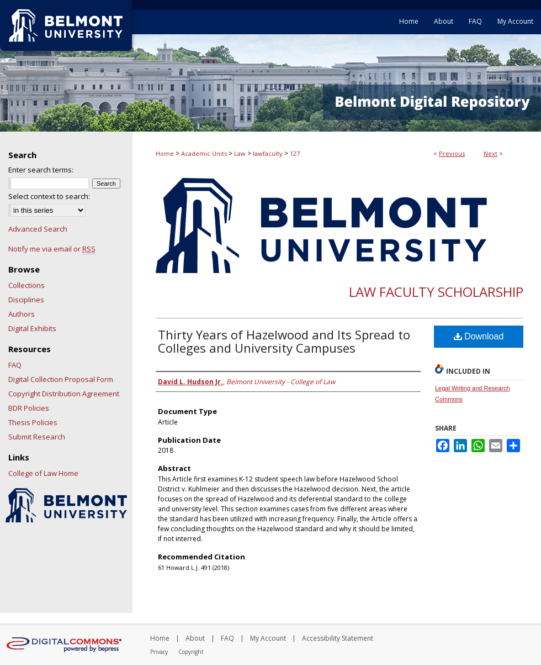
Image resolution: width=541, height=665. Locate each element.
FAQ (15, 365)
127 (295, 153)
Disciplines (26, 300)
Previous (452, 153)
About (195, 638)
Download (479, 336)
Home (165, 153)
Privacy (159, 652)
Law (240, 153)
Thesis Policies (32, 422)
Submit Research (36, 437)
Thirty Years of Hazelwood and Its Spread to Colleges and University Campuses (284, 341)
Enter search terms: (40, 170)
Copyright (191, 652)
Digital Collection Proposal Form (60, 379)
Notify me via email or (52, 249)
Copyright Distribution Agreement (63, 394)
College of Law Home (43, 473)
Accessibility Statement (337, 638)
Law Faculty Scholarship (436, 291)
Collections (26, 285)
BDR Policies (28, 408)
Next (490, 153)
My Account (268, 638)
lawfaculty (268, 153)
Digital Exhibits (32, 328)
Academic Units (204, 153)
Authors (21, 314)
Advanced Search (37, 229)
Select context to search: (49, 196)
